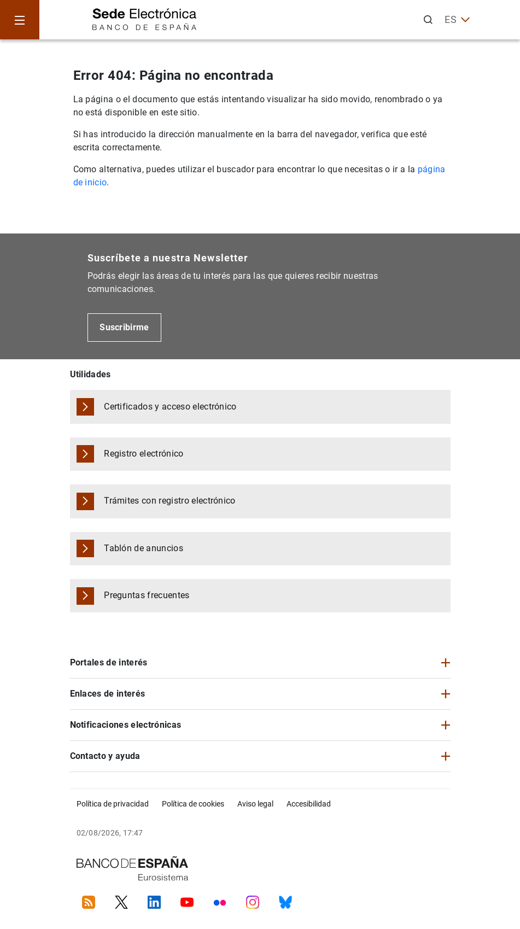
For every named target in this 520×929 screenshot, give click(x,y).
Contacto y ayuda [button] (105, 756)
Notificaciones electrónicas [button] (126, 725)
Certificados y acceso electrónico (170, 406)
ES (457, 19)
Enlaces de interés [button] (107, 693)
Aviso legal (255, 803)
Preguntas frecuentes (146, 595)
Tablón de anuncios (143, 548)
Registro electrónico (143, 453)
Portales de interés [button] (109, 662)
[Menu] (19, 19)
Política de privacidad (113, 803)
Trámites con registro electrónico (170, 500)
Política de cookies (193, 803)
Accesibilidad (309, 803)
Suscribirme (124, 327)
